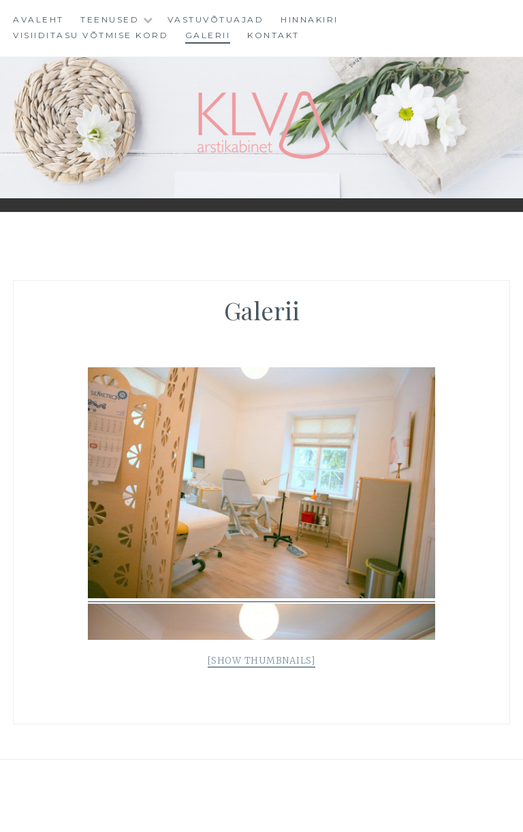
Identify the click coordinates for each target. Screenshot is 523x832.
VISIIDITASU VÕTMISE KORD (90, 35)
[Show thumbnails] (261, 660)
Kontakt (273, 35)
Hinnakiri (309, 19)
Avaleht (38, 19)
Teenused (109, 19)
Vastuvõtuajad (216, 19)
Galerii (208, 35)
